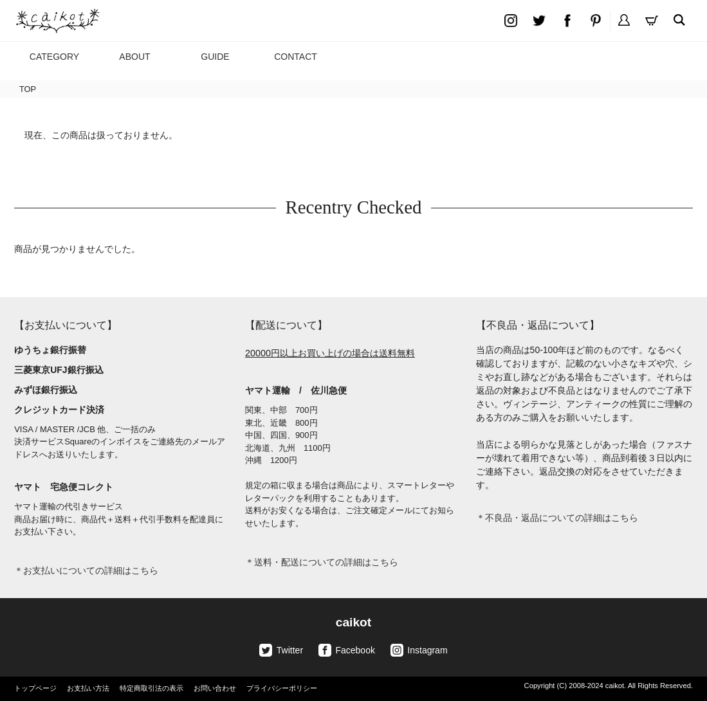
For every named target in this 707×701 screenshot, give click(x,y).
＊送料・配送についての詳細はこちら (321, 562)
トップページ (35, 688)
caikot (353, 622)
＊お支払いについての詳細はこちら (86, 570)
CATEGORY (54, 56)
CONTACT (295, 56)
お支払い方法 (88, 688)
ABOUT (134, 56)
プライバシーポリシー (281, 688)
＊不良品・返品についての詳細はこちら (557, 518)
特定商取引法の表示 (151, 688)
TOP (27, 89)
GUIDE (215, 56)
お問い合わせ (215, 688)
